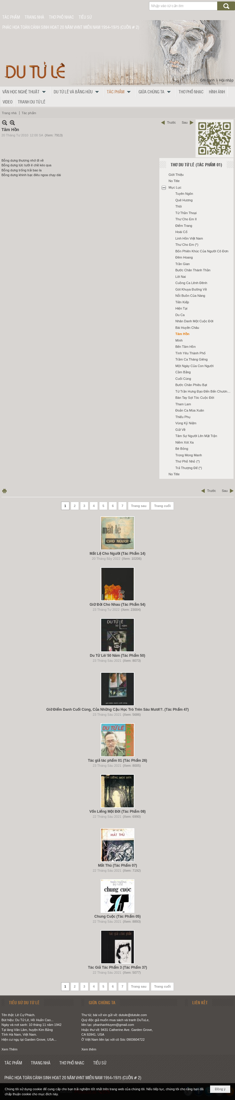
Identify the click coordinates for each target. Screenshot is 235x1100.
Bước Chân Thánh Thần (192, 270)
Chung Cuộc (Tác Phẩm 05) (117, 916)
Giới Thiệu (176, 174)
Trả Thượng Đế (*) (188, 468)
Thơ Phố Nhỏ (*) (187, 461)
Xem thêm (88, 1049)
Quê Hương (184, 200)
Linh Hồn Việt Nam (189, 238)
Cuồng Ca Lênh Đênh (191, 283)
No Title (174, 181)
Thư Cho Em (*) (186, 244)
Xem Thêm (9, 1049)
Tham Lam (183, 404)
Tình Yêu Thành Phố (190, 353)
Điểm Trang (183, 225)
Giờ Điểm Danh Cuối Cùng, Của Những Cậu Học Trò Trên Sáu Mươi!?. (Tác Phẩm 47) (117, 709)
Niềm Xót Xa (184, 442)
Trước (171, 122)
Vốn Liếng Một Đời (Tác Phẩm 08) (117, 811)
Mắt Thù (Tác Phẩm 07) (117, 865)
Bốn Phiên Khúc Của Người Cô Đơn (201, 251)
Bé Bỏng (181, 448)
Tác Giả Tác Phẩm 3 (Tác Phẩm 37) (117, 967)
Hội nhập (226, 80)
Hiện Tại (181, 308)
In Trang (4, 491)
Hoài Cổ (181, 232)
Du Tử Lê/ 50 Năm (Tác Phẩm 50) (117, 655)
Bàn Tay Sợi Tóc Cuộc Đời (194, 397)
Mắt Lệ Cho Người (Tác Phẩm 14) (117, 553)
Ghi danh (207, 80)
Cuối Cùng (183, 378)
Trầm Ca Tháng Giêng (191, 359)
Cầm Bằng (183, 372)
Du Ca (180, 315)
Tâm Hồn (182, 334)
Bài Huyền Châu (187, 327)
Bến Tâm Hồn (185, 346)
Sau (185, 122)
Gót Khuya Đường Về (191, 289)
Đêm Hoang (184, 257)
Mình (178, 340)
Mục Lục (175, 187)
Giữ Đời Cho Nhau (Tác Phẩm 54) (117, 604)
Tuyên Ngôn (184, 193)
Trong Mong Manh (188, 455)
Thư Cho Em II (186, 219)
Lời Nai (180, 276)
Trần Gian (182, 264)
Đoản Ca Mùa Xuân (189, 410)
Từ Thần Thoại (186, 213)
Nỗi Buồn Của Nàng (190, 295)
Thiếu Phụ (182, 417)
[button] (25, 92)
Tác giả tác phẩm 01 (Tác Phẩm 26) (117, 760)
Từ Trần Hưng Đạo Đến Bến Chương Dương (203, 391)
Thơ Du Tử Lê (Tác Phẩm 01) (196, 164)
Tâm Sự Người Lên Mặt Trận (196, 436)
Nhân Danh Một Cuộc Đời (194, 321)
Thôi (178, 206)
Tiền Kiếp (182, 302)
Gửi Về (180, 429)
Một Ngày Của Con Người (194, 366)
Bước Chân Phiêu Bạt (191, 385)
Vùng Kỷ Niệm (185, 423)
